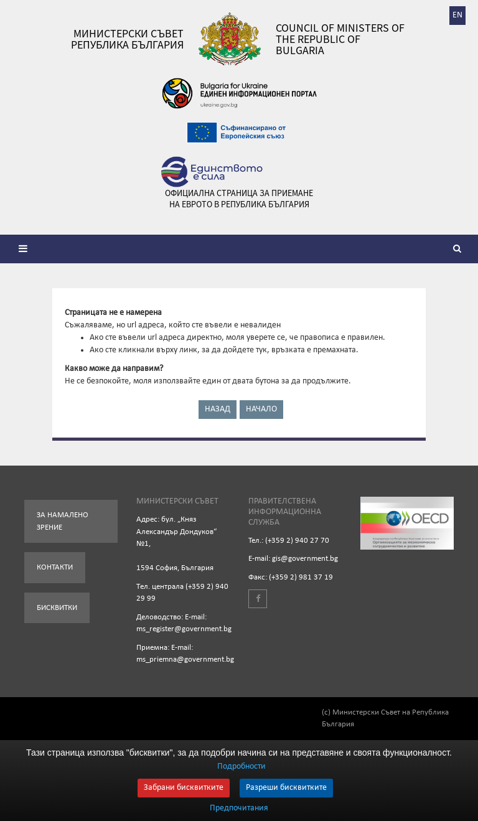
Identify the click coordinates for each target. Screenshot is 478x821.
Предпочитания (239, 808)
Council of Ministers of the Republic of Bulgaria (340, 39)
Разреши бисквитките (286, 787)
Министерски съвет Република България (127, 39)
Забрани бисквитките (183, 787)
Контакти (55, 567)
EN (457, 15)
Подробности (241, 766)
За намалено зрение (62, 521)
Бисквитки (57, 608)
